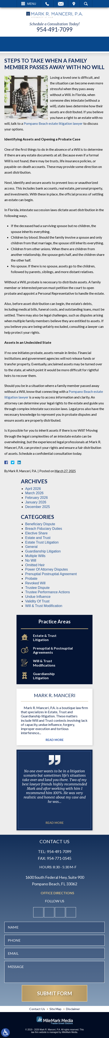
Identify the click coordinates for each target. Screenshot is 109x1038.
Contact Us (37, 1009)
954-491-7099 (54, 29)
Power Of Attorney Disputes (46, 569)
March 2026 (34, 493)
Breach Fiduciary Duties (43, 528)
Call (47, 3)
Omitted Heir (35, 565)
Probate (31, 578)
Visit (73, 3)
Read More (55, 739)
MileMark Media (69, 1032)
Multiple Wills (35, 556)
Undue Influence (38, 597)
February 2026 (36, 497)
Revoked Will (35, 583)
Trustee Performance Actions (47, 592)
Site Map (55, 1009)
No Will (30, 560)
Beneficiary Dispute (40, 524)
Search (86, 3)
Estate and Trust (38, 538)
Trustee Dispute (37, 588)
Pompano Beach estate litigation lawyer (53, 123)
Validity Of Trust (37, 601)
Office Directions (57, 893)
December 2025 (37, 507)
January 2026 (35, 502)
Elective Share (36, 533)
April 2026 (33, 489)
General (31, 547)
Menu (31, 3)
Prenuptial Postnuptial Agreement (51, 574)
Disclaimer (73, 1009)
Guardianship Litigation (43, 551)
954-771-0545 (59, 858)
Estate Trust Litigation (42, 542)
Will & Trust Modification (43, 606)
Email (61, 3)
